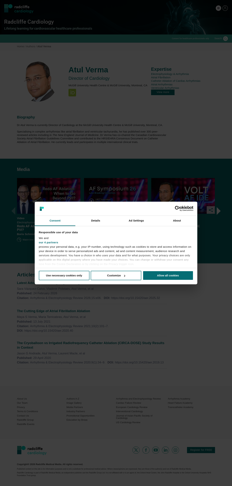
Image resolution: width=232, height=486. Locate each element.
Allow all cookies (168, 275)
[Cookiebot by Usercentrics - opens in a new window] (177, 208)
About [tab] (177, 220)
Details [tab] (95, 220)
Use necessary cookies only (64, 275)
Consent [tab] (55, 220)
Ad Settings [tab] (136, 220)
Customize (116, 275)
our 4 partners (48, 242)
